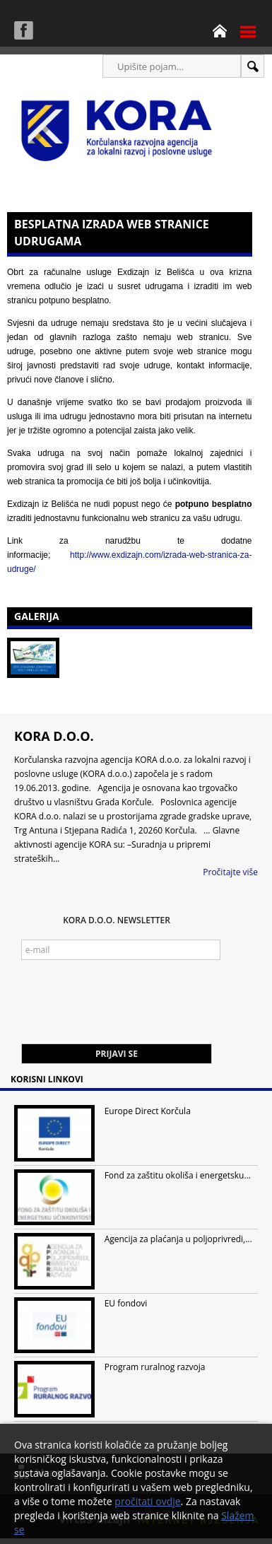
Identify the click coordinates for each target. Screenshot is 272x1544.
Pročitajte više (230, 872)
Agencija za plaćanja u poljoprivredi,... (178, 1239)
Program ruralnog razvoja (155, 1367)
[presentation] (128, 1008)
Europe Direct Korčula (148, 1111)
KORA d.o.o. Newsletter (116, 920)
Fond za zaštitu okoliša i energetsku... (178, 1175)
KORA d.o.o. (54, 735)
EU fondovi (126, 1303)
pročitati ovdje (147, 1501)
